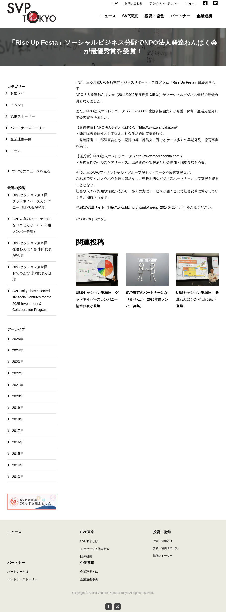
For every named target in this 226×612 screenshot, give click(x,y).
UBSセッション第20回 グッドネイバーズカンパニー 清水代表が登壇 (97, 299)
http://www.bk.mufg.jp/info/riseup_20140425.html (145, 207)
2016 (16, 442)
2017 (16, 431)
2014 (16, 465)
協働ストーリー (22, 116)
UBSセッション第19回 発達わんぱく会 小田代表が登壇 (197, 299)
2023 (16, 362)
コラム (15, 151)
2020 (16, 396)
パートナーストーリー (27, 128)
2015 (16, 454)
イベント (17, 105)
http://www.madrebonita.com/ (158, 156)
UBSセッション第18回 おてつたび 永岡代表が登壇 (32, 273)
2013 (16, 477)
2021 (16, 385)
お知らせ (100, 219)
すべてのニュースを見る (28, 171)
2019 (16, 408)
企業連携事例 (20, 139)
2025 (16, 339)
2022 (16, 373)
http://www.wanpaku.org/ (158, 127)
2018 (16, 419)
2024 (16, 350)
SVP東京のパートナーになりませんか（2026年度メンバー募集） (147, 299)
